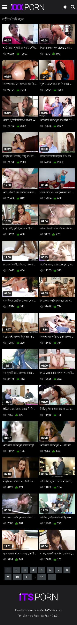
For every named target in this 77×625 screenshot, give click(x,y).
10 (17, 576)
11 (27, 576)
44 (41, 576)
